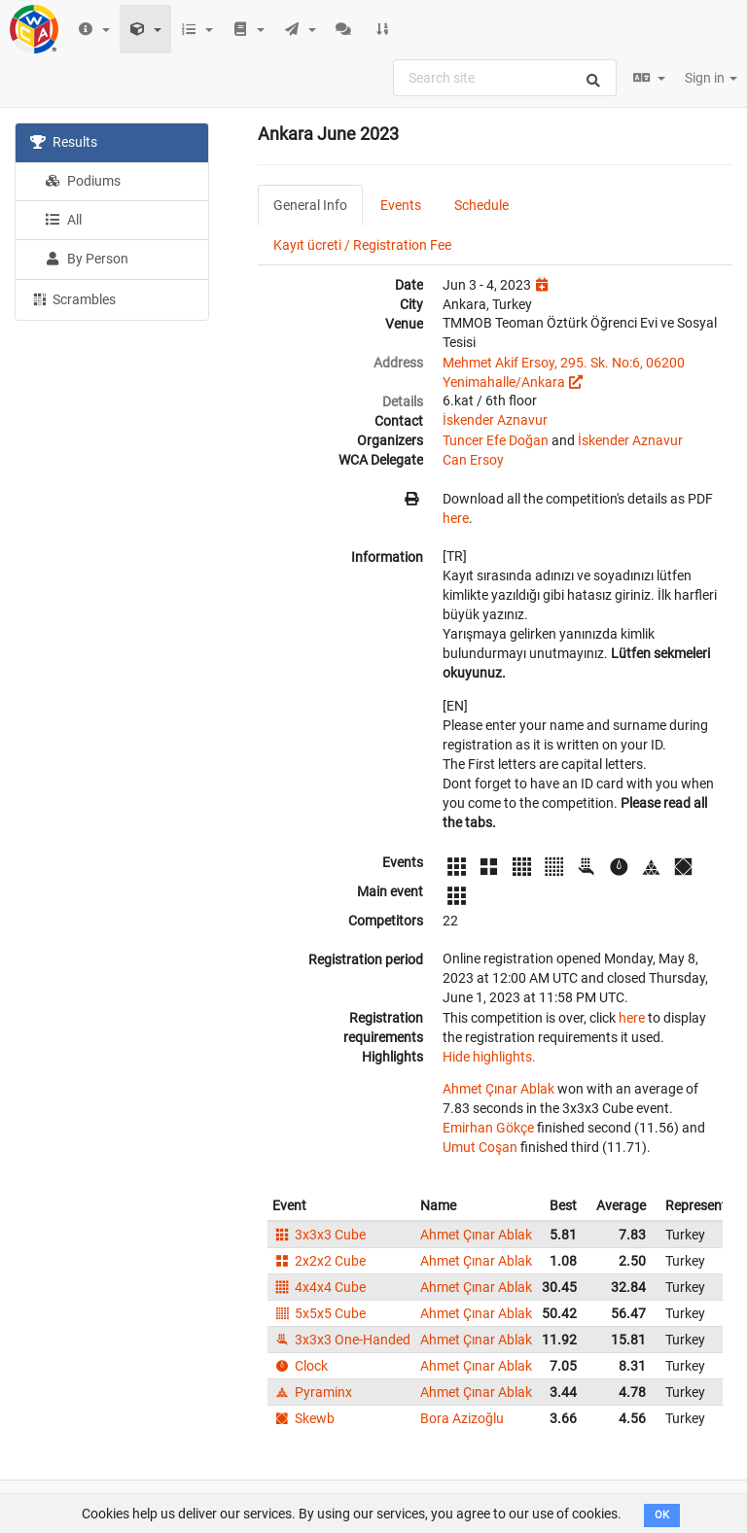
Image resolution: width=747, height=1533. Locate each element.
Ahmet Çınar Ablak (498, 1089)
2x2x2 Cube (319, 1261)
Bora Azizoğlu (462, 1418)
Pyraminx (312, 1392)
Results (63, 142)
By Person (86, 258)
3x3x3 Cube (319, 1234)
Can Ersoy (473, 460)
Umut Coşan (480, 1147)
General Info (310, 205)
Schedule (481, 205)
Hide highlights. (489, 1056)
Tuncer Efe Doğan (496, 440)
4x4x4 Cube (319, 1287)
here (456, 518)
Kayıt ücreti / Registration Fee (362, 245)
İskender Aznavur (495, 420)
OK (662, 1515)
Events (400, 205)
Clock (300, 1366)
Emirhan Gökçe (488, 1127)
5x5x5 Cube (319, 1313)
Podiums (83, 181)
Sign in (711, 78)
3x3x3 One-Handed (341, 1339)
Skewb (303, 1418)
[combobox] (505, 77)
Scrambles (73, 298)
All (63, 219)
